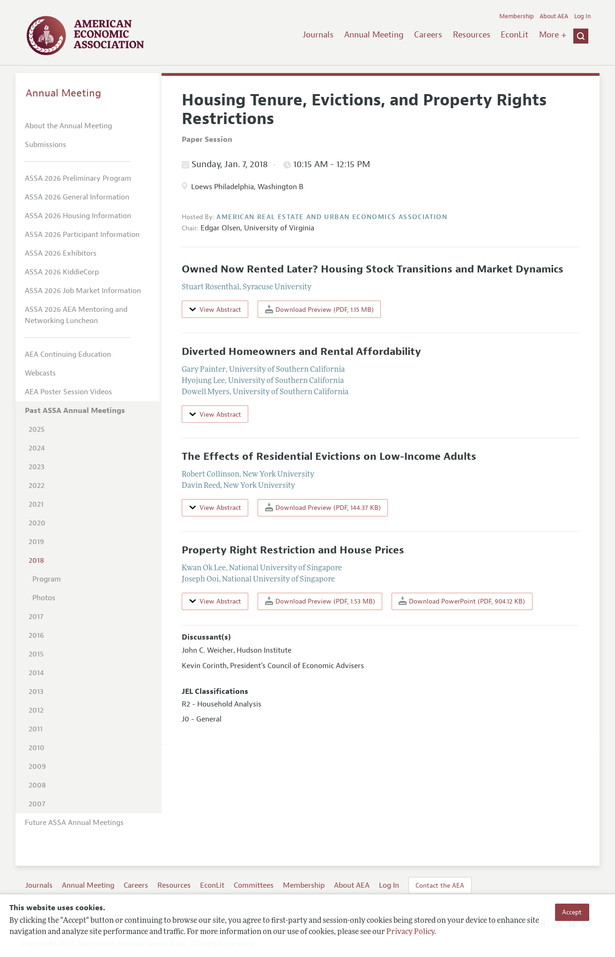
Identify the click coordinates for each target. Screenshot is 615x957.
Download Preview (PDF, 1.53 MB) (320, 600)
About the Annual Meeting (68, 126)
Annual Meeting (374, 34)
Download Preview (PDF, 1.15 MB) (319, 309)
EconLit (514, 34)
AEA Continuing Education (68, 354)
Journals (318, 34)
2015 (36, 654)
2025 (36, 429)
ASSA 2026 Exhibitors (60, 253)
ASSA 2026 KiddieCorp (62, 272)
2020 (37, 523)
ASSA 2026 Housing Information (78, 216)
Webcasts (40, 373)
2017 (36, 616)
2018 (36, 560)
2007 (37, 804)
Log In (582, 16)
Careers (428, 34)
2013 (36, 691)
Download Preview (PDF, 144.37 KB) (323, 507)
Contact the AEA (439, 885)
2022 (36, 485)
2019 (36, 541)
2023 (36, 466)
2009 (37, 766)
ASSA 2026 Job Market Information (83, 290)
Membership (516, 16)
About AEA (554, 16)
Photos (43, 598)
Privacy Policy (410, 932)
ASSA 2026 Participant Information (82, 234)
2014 (36, 672)
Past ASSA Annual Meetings (75, 410)
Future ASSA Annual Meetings (74, 822)
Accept (572, 912)
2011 (36, 729)
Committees (254, 885)
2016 (36, 635)
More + (552, 34)
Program (46, 579)
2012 (36, 710)
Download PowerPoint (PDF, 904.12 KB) (462, 600)
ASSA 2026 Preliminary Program (78, 178)
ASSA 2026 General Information (77, 197)
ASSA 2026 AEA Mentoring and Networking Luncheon (76, 315)
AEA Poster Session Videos (68, 392)
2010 (36, 747)
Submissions (45, 144)
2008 (37, 785)
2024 (37, 448)
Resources (471, 34)
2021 (36, 504)
